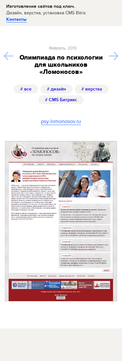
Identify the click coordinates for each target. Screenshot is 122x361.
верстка (91, 89)
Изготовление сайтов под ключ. (46, 9)
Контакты (16, 19)
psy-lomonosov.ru (61, 121)
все (26, 89)
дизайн (56, 89)
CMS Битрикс (61, 100)
